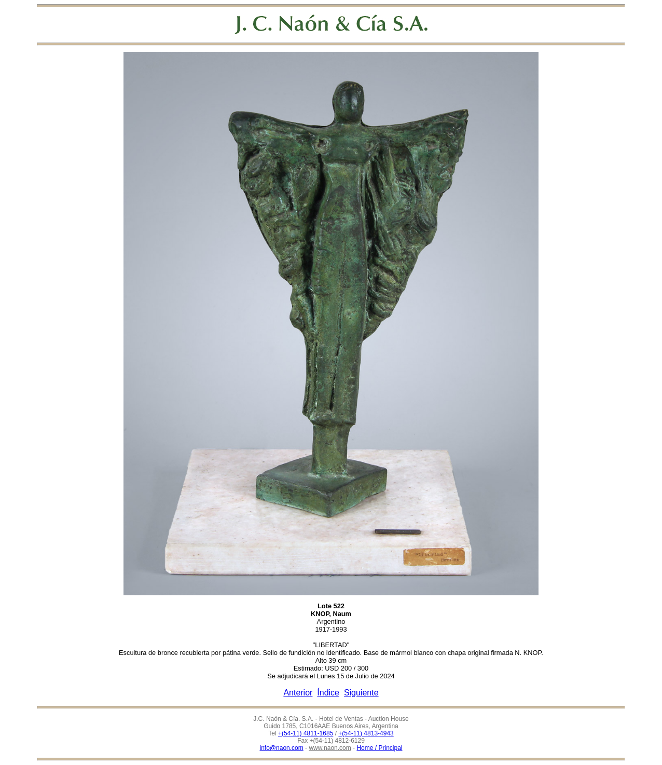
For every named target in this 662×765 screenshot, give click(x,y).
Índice (328, 692)
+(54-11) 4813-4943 (365, 733)
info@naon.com (282, 748)
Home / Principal (379, 748)
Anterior (297, 692)
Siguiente (361, 692)
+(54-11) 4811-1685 (305, 733)
